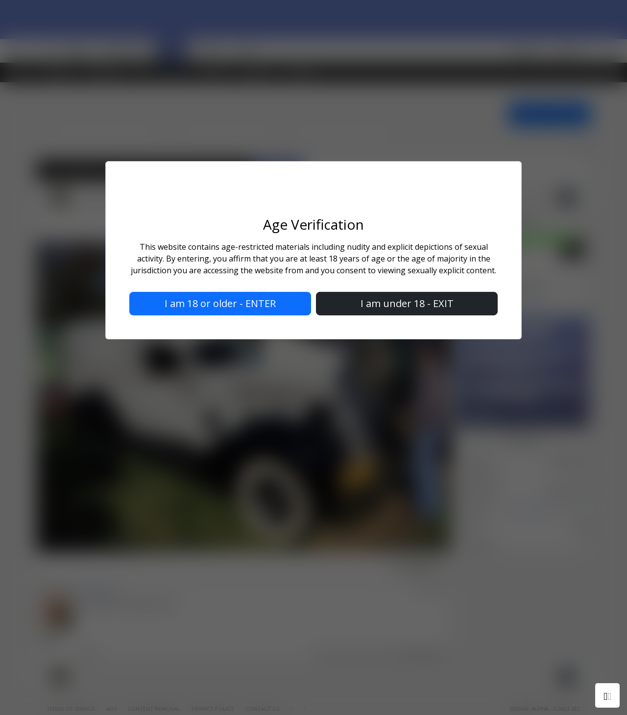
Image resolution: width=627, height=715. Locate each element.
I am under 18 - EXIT (407, 303)
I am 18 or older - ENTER (220, 303)
